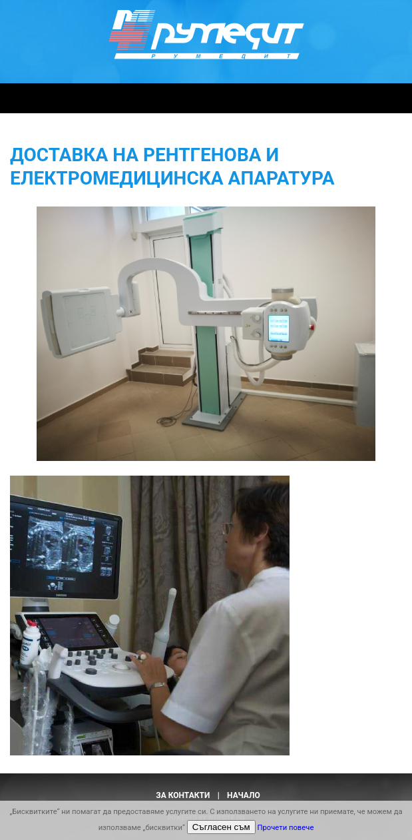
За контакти (183, 795)
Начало (243, 795)
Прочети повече (285, 827)
